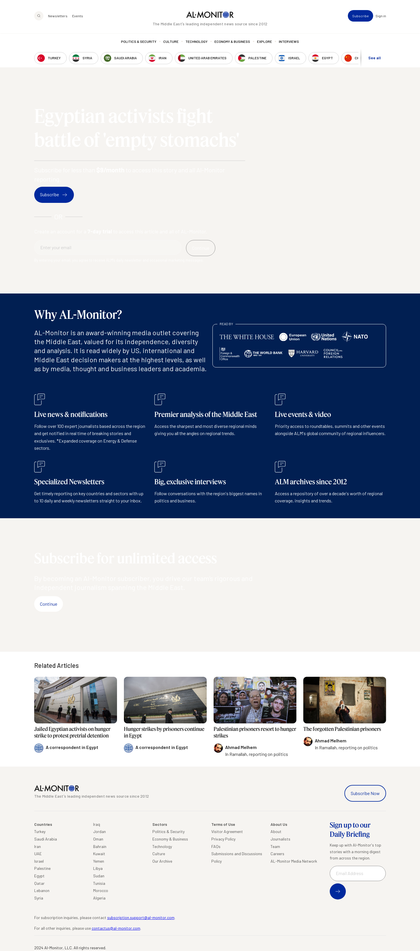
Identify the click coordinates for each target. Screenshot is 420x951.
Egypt (39, 875)
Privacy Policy (223, 838)
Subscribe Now (365, 793)
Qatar (39, 883)
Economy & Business (232, 41)
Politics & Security (138, 41)
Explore (264, 41)
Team (275, 846)
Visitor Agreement (227, 831)
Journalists (280, 838)
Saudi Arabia (45, 838)
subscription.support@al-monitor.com (140, 917)
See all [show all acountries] (374, 58)
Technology (196, 41)
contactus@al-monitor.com (116, 928)
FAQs (215, 846)
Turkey (39, 831)
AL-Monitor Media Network (294, 861)
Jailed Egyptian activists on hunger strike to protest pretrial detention (72, 732)
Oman (98, 838)
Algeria (99, 897)
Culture (171, 41)
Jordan (99, 831)
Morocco (100, 890)
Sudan (98, 875)
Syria (38, 897)
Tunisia (99, 883)
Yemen (98, 861)
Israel (39, 861)
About (276, 831)
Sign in (380, 16)
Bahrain (99, 846)
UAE (38, 853)
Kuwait (99, 853)
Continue (48, 604)
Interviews (289, 41)
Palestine (42, 868)
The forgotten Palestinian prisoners (342, 729)
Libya (98, 868)
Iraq (96, 824)
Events (77, 16)
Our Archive (162, 861)
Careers (277, 853)
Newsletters (58, 16)
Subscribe (360, 16)
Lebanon (41, 890)
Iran (37, 846)
